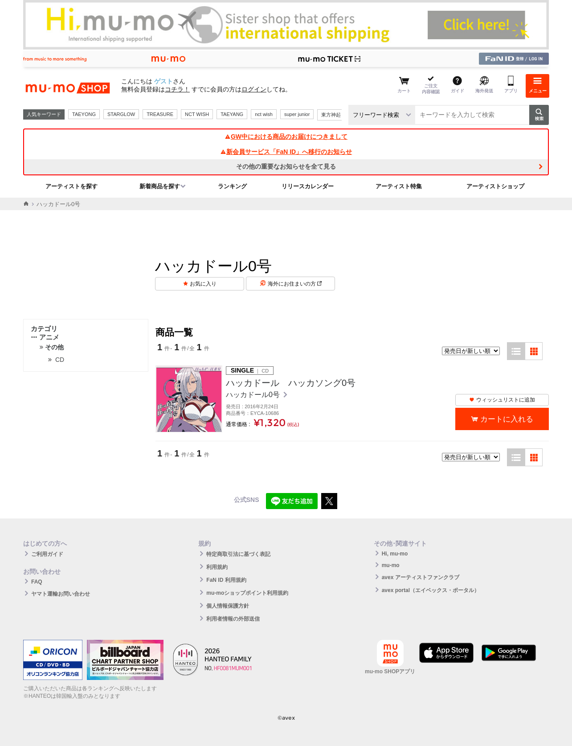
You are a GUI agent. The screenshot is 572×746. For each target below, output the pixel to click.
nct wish (264, 114)
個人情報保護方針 (227, 606)
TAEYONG (84, 114)
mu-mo (391, 565)
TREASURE (160, 114)
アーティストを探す (71, 186)
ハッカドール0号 (254, 394)
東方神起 (331, 114)
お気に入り (203, 284)
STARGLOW (121, 114)
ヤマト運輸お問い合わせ (60, 594)
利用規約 (217, 567)
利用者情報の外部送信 (233, 619)
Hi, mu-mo (395, 554)
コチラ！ (177, 89)
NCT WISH (197, 114)
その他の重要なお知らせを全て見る (286, 166)
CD (59, 359)
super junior (297, 114)
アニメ (45, 337)
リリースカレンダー (308, 186)
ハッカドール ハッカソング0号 (290, 383)
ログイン (253, 89)
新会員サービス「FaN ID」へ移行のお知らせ (286, 151)
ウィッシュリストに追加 (502, 400)
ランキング (232, 186)
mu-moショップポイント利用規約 (247, 593)
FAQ (36, 582)
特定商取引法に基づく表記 (238, 554)
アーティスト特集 (399, 186)
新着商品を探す (159, 186)
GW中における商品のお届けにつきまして (286, 136)
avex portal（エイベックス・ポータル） (430, 590)
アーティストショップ (495, 186)
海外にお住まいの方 (295, 284)
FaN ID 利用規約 (226, 580)
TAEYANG (232, 114)
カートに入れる (506, 419)
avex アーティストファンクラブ (420, 577)
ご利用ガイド (47, 554)
